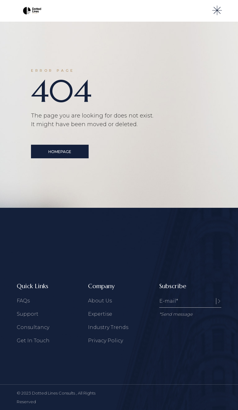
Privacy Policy (105, 341)
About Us (100, 301)
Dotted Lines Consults (54, 393)
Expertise (100, 314)
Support (27, 314)
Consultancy (33, 327)
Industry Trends (108, 327)
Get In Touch (33, 341)
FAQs (23, 301)
